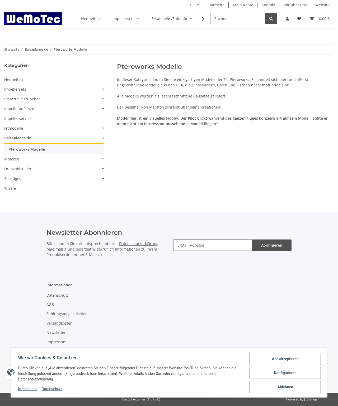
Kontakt (268, 4)
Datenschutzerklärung (138, 243)
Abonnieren (271, 245)
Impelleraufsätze (19, 108)
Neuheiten (13, 79)
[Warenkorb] (319, 18)
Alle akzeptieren (284, 360)
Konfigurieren (284, 373)
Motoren (11, 159)
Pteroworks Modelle (26, 149)
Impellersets (15, 89)
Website (322, 4)
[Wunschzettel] (299, 18)
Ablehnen (284, 387)
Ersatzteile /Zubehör (22, 98)
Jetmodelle (13, 128)
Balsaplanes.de (17, 137)
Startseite (216, 4)
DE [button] (192, 4)
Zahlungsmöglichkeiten (67, 313)
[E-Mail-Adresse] (212, 245)
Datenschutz (57, 295)
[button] (287, 18)
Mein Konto (243, 4)
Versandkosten (59, 323)
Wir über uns (295, 4)
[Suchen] (237, 18)
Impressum (56, 341)
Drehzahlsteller (17, 168)
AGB (50, 304)
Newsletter (56, 332)
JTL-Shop (310, 399)
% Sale (10, 188)
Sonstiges (12, 178)
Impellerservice (17, 118)
